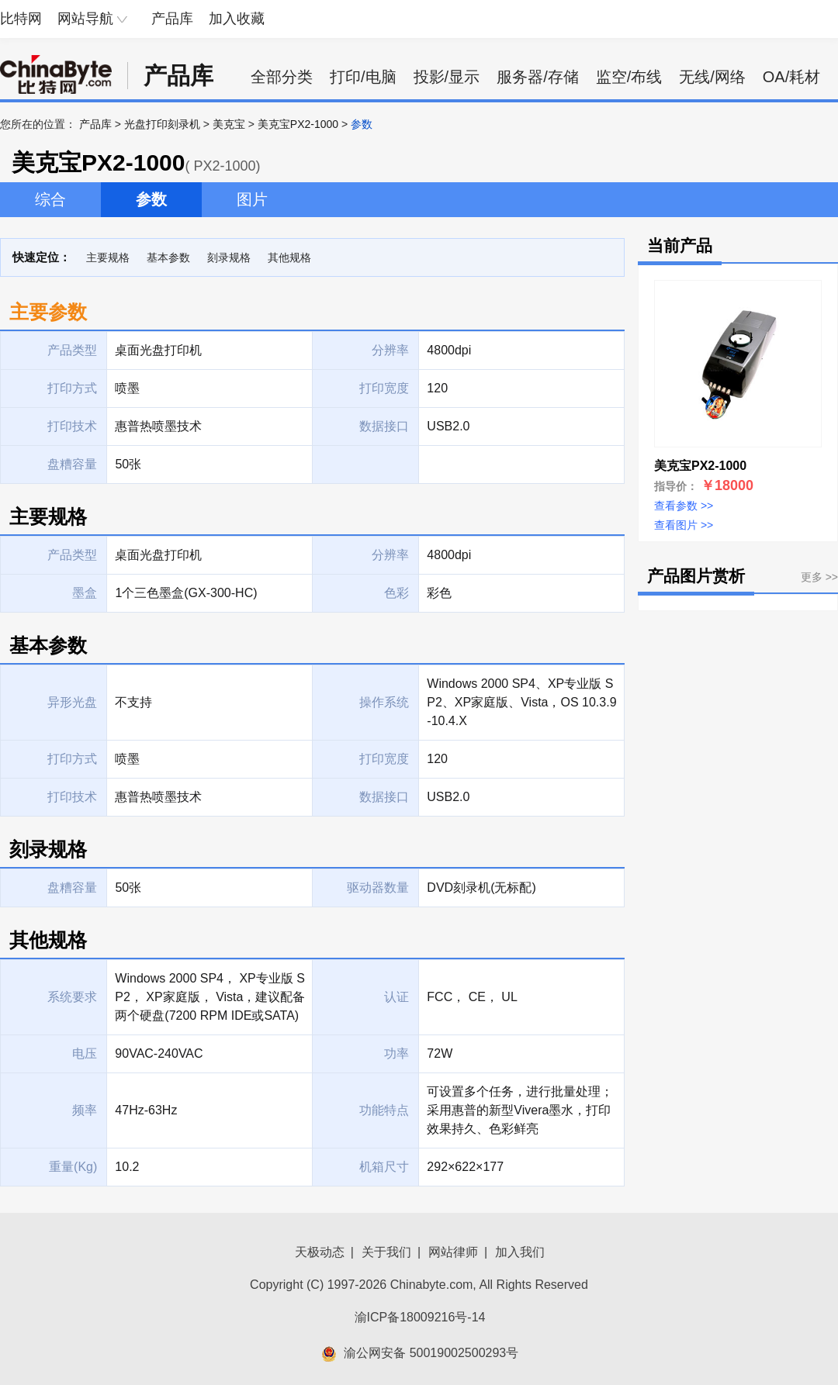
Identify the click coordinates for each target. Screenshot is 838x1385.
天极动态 (320, 1252)
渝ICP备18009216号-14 (420, 1317)
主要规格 (108, 257)
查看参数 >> (683, 505)
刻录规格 (229, 257)
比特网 (21, 18)
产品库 (172, 18)
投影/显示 (447, 76)
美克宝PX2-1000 (298, 124)
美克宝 (229, 124)
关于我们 (386, 1252)
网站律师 (453, 1252)
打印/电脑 (363, 76)
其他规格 (289, 257)
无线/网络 (712, 76)
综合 (50, 199)
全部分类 (282, 76)
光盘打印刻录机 (162, 124)
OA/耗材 (791, 76)
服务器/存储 (538, 76)
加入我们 (520, 1252)
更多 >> (819, 577)
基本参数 (168, 257)
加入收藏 (237, 18)
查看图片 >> (683, 525)
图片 (252, 199)
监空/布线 (629, 76)
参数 (151, 199)
